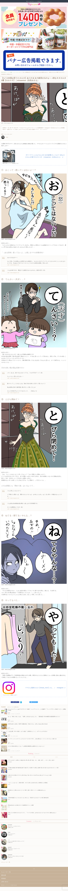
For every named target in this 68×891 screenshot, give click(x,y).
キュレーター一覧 (5, 862)
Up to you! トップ (5, 72)
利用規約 (3, 878)
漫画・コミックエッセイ (15, 72)
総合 (56, 757)
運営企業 (3, 875)
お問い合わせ (4, 881)
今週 (34, 757)
